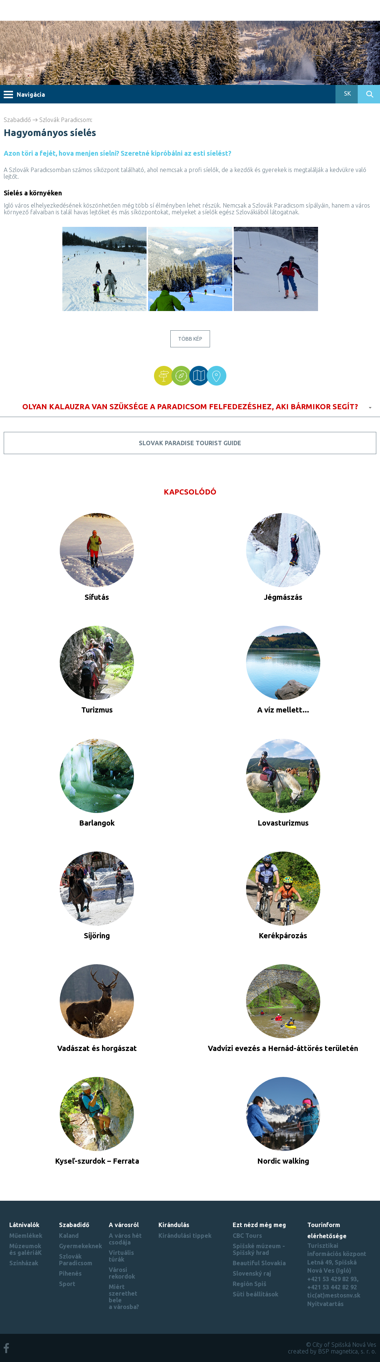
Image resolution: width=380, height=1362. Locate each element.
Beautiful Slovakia (259, 1263)
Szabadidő (17, 119)
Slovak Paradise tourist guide (190, 443)
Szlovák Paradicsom (65, 119)
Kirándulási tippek (185, 1235)
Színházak (23, 1263)
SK (347, 93)
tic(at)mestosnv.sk (333, 1295)
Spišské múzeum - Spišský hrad (259, 1249)
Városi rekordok (122, 1273)
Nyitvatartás (325, 1303)
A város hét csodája (125, 1239)
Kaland (69, 1235)
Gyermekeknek (80, 1246)
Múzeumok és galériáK (25, 1249)
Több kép (190, 339)
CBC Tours (247, 1235)
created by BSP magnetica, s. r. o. (332, 1351)
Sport (67, 1283)
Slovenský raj (252, 1273)
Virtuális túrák (121, 1256)
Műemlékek (25, 1235)
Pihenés (70, 1273)
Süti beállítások (255, 1294)
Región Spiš (249, 1283)
